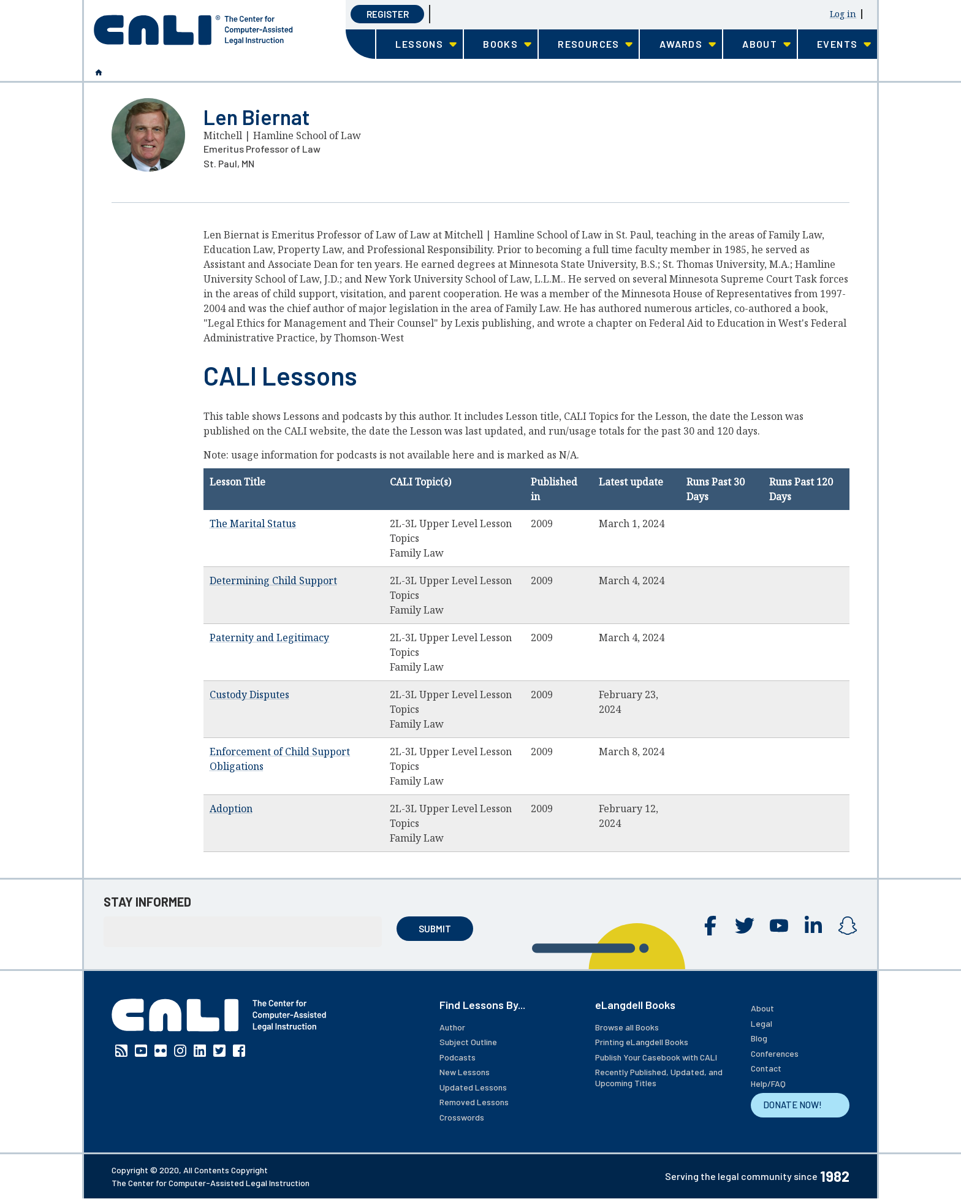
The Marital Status (253, 523)
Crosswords (461, 1117)
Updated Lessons (473, 1087)
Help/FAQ (768, 1083)
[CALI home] (193, 30)
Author (452, 1027)
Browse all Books (627, 1027)
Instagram (847, 925)
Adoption (231, 808)
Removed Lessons (474, 1102)
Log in (843, 14)
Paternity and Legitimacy (269, 637)
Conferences (775, 1053)
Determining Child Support (273, 580)
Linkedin (813, 925)
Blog (759, 1038)
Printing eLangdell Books (641, 1042)
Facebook (710, 925)
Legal (761, 1023)
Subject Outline (468, 1042)
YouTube (779, 925)
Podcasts (457, 1057)
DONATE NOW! (792, 1104)
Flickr (160, 1051)
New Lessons (464, 1072)
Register (388, 14)
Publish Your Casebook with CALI (656, 1057)
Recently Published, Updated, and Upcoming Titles (659, 1077)
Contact (766, 1068)
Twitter (744, 925)
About (762, 1008)
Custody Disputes (249, 694)
